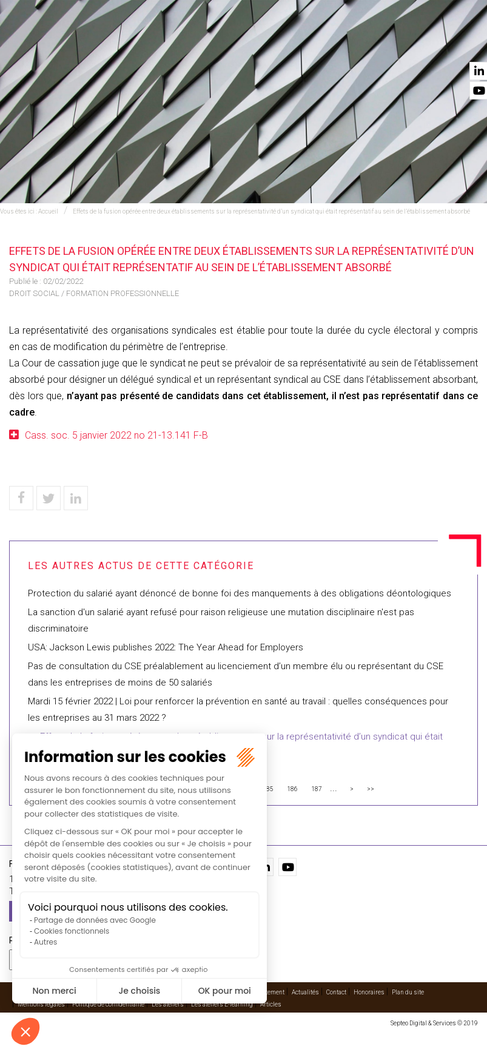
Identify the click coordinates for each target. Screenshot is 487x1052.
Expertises (131, 43)
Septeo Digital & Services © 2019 (434, 1023)
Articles (270, 1004)
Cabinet (308, 43)
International (197, 43)
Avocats (259, 43)
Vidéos (353, 43)
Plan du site (408, 992)
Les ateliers (168, 1004)
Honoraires (369, 992)
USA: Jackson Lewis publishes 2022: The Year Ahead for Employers (165, 647)
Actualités (405, 43)
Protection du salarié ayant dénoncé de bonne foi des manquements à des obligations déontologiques (241, 593)
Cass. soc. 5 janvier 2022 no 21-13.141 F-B (116, 435)
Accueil (78, 43)
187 (316, 789)
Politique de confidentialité (108, 1004)
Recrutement (266, 992)
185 (268, 789)
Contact (461, 43)
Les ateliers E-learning (222, 1004)
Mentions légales (41, 1004)
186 (292, 789)
